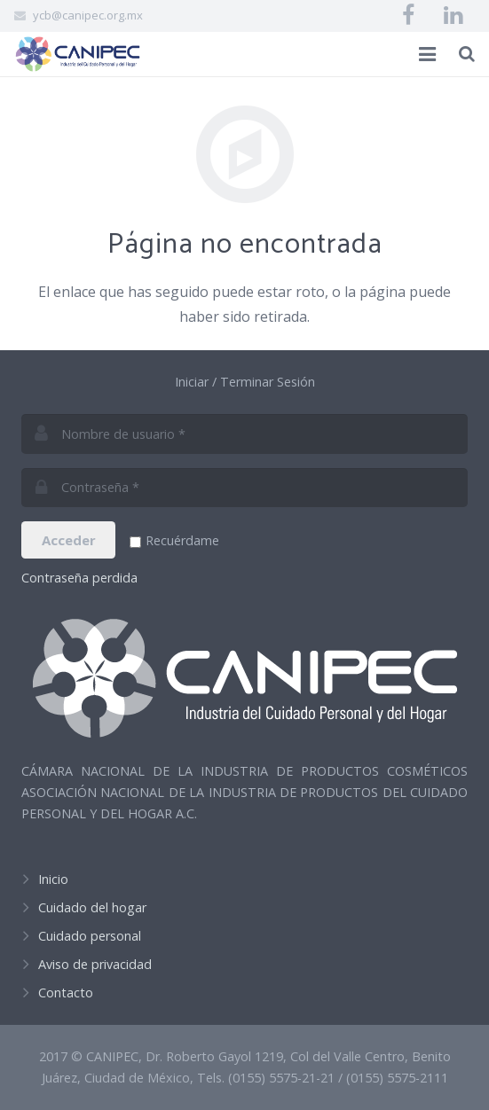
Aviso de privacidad (95, 964)
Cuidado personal (89, 935)
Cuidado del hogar (92, 907)
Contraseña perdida (79, 577)
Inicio (53, 879)
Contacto (65, 992)
